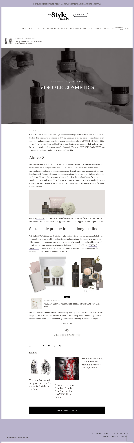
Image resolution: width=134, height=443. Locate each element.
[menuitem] (107, 28)
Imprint (115, 436)
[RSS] (125, 28)
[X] (114, 433)
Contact (106, 436)
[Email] (60, 346)
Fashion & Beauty (61, 28)
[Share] (37, 346)
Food (72, 28)
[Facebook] (111, 433)
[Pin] (49, 346)
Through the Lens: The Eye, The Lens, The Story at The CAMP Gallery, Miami (71, 42)
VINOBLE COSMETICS (92, 141)
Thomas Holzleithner (57, 82)
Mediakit (124, 436)
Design (50, 28)
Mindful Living (80, 28)
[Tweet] (43, 346)
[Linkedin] (124, 433)
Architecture (27, 28)
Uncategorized (19, 38)
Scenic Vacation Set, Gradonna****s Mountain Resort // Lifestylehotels (108, 41)
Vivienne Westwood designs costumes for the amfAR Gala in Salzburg (28, 42)
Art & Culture (40, 28)
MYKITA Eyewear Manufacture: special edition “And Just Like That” (72, 305)
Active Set (37, 165)
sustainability (49, 239)
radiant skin (37, 186)
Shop (90, 28)
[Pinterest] (121, 433)
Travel (96, 28)
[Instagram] (117, 433)
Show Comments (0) (67, 410)
